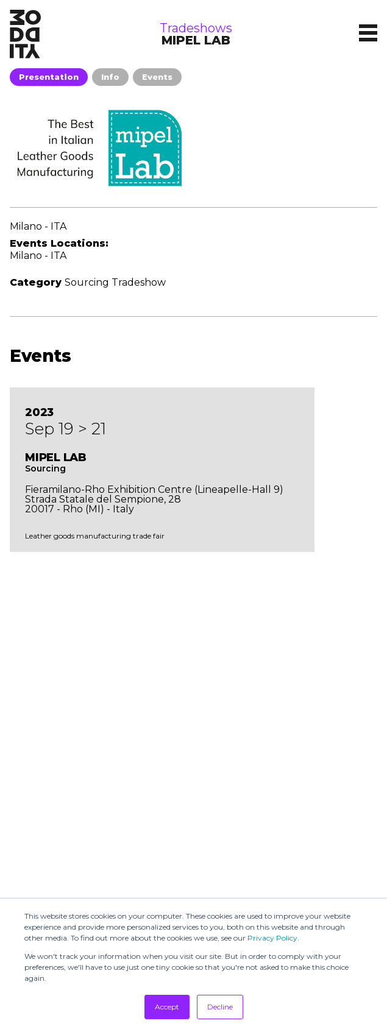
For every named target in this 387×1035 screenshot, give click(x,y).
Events (157, 77)
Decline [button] (220, 1006)
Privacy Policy (272, 937)
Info (110, 77)
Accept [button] (167, 1006)
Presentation (49, 77)
